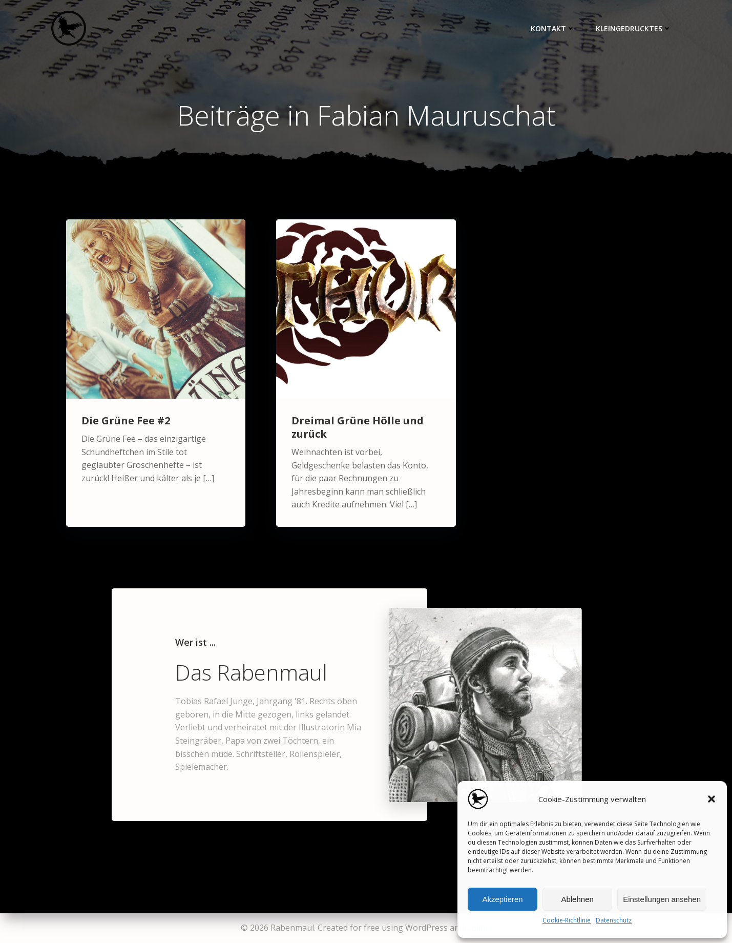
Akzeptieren (502, 899)
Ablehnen (577, 899)
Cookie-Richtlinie (566, 920)
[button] (711, 799)
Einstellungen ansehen (662, 899)
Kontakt (553, 28)
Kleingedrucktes (634, 28)
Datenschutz (614, 920)
